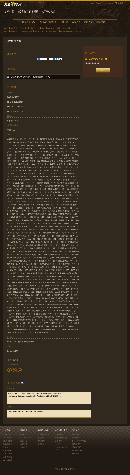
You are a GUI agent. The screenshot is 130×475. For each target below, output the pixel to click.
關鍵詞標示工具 (61, 438)
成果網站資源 (48, 11)
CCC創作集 (7, 438)
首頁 (93, 3)
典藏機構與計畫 (26, 31)
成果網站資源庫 (44, 435)
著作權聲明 (76, 444)
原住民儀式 (7, 457)
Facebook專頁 (108, 3)
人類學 (31, 28)
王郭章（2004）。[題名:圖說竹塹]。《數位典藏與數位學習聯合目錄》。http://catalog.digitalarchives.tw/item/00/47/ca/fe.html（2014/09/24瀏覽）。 (49, 398)
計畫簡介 (75, 435)
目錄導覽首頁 (28, 22)
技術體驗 (33, 11)
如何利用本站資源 (79, 441)
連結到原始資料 (14, 76)
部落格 (98, 3)
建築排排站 (7, 441)
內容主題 (64, 22)
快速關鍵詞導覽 (26, 438)
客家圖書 (50, 28)
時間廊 (57, 444)
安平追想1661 (8, 450)
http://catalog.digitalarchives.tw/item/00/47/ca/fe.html (49, 414)
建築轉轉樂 (7, 444)
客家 (43, 28)
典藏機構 (76, 22)
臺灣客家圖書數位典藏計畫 (70, 31)
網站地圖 (75, 454)
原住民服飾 (7, 460)
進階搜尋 (88, 22)
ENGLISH (119, 3)
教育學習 (41, 438)
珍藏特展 (9, 11)
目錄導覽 (21, 11)
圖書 (58, 28)
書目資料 (66, 28)
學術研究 (41, 441)
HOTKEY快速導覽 (47, 22)
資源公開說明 (77, 450)
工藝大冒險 (7, 454)
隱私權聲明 (76, 447)
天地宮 (5, 447)
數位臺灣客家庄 (52, 31)
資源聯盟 (100, 22)
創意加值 (41, 444)
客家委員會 (38, 31)
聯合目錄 (23, 435)
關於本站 (75, 438)
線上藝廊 (58, 441)
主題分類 (23, 441)
